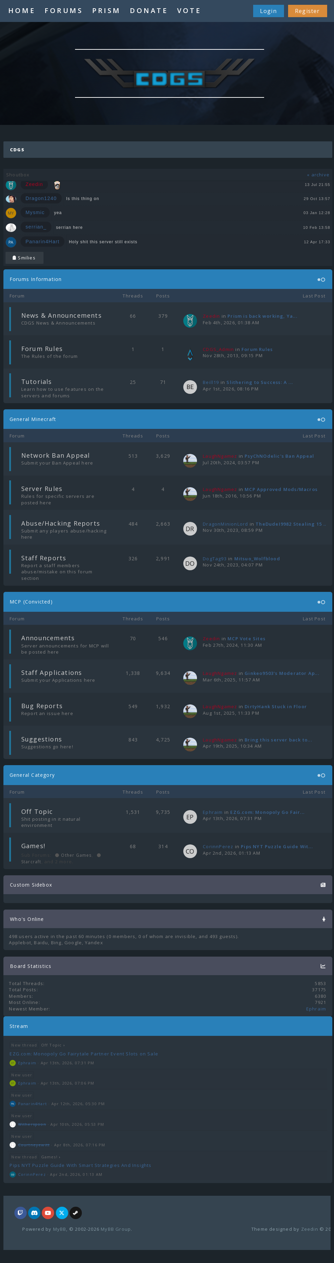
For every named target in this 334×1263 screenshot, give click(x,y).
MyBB (59, 1229)
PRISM (106, 10)
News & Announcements (61, 315)
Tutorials (36, 381)
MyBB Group (116, 1229)
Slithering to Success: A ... (259, 382)
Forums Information (36, 279)
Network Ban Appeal (55, 455)
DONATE (149, 10)
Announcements (48, 638)
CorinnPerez (218, 846)
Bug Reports (42, 706)
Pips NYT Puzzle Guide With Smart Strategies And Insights (80, 1165)
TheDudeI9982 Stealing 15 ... (292, 524)
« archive (318, 175)
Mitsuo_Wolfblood (257, 559)
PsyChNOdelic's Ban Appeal (279, 456)
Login (268, 11)
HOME (21, 10)
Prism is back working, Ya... (262, 316)
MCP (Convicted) (31, 601)
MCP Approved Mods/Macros (281, 489)
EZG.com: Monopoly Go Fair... (267, 812)
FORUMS (64, 10)
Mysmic (35, 212)
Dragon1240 (41, 198)
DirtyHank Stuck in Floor (276, 706)
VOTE (189, 10)
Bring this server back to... (278, 740)
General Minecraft (33, 419)
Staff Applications (51, 672)
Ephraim (213, 812)
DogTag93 (215, 559)
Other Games (75, 855)
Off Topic (37, 811)
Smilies (24, 258)
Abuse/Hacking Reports (60, 523)
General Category (32, 775)
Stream (19, 1026)
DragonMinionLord (225, 524)
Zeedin (309, 1229)
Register (307, 11)
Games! (33, 846)
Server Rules (41, 488)
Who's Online (27, 919)
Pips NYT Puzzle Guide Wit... (277, 846)
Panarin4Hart (42, 241)
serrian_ (36, 227)
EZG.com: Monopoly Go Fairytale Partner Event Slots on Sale (84, 1054)
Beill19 (211, 382)
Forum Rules (42, 348)
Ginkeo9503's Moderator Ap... (282, 673)
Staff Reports (43, 558)
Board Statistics (30, 966)
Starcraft (31, 862)
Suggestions (41, 739)
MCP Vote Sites (246, 638)
